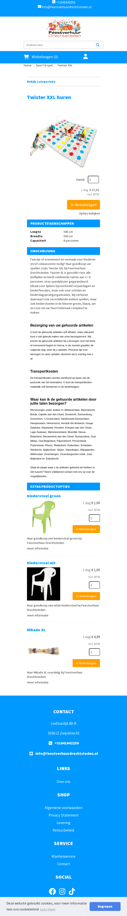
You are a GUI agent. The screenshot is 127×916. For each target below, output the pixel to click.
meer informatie (37, 548)
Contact (63, 863)
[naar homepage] (63, 28)
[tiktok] (73, 896)
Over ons (63, 781)
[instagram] (63, 896)
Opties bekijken (89, 213)
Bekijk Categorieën (63, 81)
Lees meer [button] (48, 909)
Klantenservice (63, 856)
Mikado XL (36, 629)
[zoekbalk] (58, 45)
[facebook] (54, 896)
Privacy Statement (64, 815)
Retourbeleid (63, 830)
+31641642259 (63, 2)
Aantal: (80, 180)
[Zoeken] (97, 45)
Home (27, 65)
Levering (63, 822)
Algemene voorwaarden (63, 807)
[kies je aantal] (94, 518)
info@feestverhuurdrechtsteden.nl (66, 7)
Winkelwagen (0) (41, 57)
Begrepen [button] (105, 906)
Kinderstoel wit (41, 562)
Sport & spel (44, 65)
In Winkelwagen (83, 204)
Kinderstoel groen (44, 495)
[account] (82, 57)
